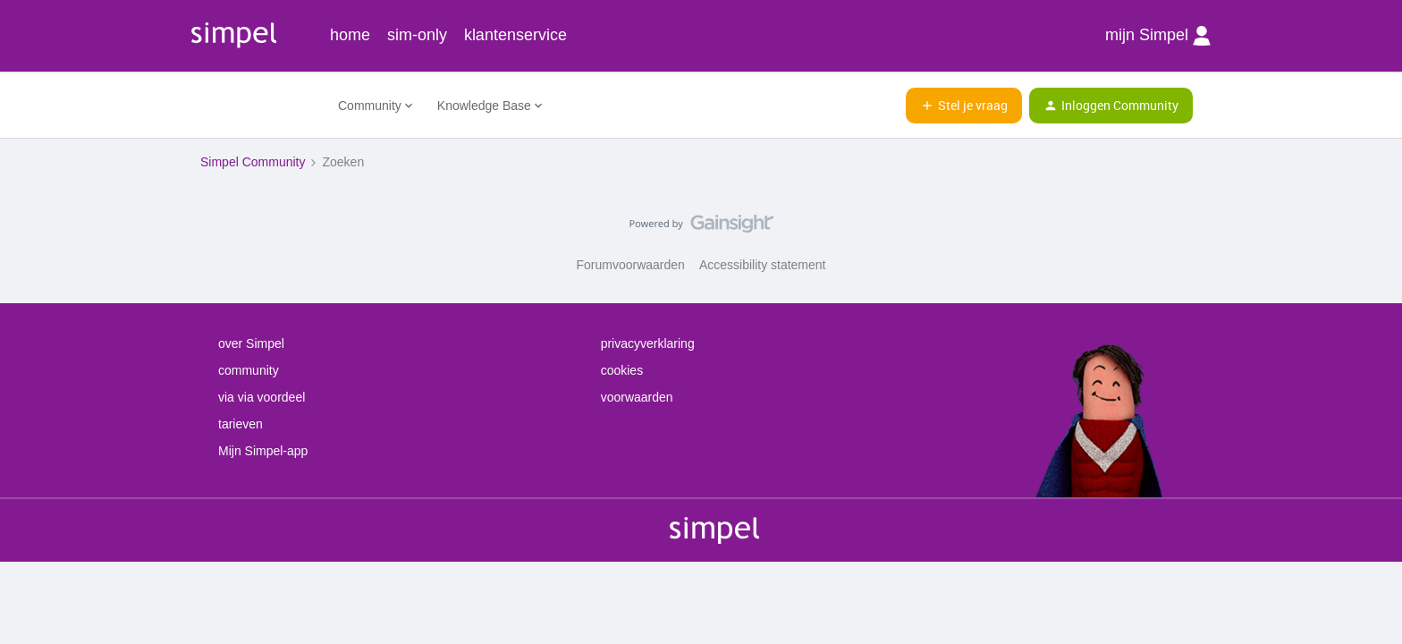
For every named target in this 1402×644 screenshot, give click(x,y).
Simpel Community (252, 162)
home (350, 35)
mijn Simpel (1158, 36)
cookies (622, 370)
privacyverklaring (648, 343)
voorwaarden (637, 397)
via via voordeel (261, 397)
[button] (964, 105)
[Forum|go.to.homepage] (258, 105)
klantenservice (515, 35)
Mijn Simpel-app (263, 451)
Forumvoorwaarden (631, 265)
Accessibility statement (762, 265)
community (248, 370)
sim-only (417, 35)
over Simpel (251, 343)
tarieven (240, 424)
